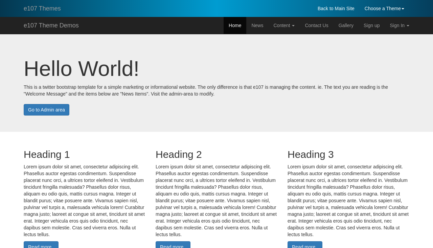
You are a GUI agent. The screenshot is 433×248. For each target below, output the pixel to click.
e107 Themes (42, 8)
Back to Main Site (336, 8)
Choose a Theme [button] (384, 8)
